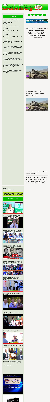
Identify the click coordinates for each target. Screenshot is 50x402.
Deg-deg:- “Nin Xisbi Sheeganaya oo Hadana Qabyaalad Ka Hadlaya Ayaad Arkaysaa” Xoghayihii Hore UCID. (12, 21)
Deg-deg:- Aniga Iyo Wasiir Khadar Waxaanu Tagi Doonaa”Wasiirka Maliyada (13, 37)
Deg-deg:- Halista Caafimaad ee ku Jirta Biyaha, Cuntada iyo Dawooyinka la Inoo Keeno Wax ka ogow (13, 47)
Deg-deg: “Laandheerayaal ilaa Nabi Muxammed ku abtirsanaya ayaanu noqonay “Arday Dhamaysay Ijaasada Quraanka (13, 346)
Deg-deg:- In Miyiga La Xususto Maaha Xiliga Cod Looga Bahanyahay (12, 312)
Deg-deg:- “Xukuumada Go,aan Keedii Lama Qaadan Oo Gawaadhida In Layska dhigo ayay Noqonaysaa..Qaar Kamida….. (12, 246)
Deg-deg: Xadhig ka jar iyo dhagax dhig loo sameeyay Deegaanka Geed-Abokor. (11, 216)
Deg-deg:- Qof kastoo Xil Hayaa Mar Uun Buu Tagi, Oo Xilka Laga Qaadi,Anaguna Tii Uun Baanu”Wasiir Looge (12, 53)
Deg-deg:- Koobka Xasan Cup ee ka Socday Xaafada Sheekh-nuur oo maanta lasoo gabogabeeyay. (12, 278)
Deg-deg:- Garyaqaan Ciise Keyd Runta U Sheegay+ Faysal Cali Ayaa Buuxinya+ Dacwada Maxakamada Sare (12, 59)
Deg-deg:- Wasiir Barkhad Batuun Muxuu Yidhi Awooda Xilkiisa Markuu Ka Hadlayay (12, 71)
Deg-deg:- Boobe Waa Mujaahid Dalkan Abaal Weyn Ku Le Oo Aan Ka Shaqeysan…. (12, 42)
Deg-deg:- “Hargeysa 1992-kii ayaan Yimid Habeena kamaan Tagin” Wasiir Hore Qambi (12, 231)
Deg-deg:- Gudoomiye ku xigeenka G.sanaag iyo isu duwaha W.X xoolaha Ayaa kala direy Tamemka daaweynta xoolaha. (13, 65)
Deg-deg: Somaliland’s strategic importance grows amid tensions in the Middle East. (12, 26)
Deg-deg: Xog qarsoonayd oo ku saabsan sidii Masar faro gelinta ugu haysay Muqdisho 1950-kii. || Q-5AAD (12, 262)
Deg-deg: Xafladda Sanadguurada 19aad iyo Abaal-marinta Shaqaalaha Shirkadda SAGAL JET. (13, 331)
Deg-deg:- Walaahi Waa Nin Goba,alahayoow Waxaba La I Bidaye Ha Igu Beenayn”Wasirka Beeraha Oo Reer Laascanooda (12, 32)
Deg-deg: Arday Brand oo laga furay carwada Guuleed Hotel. (12, 294)
